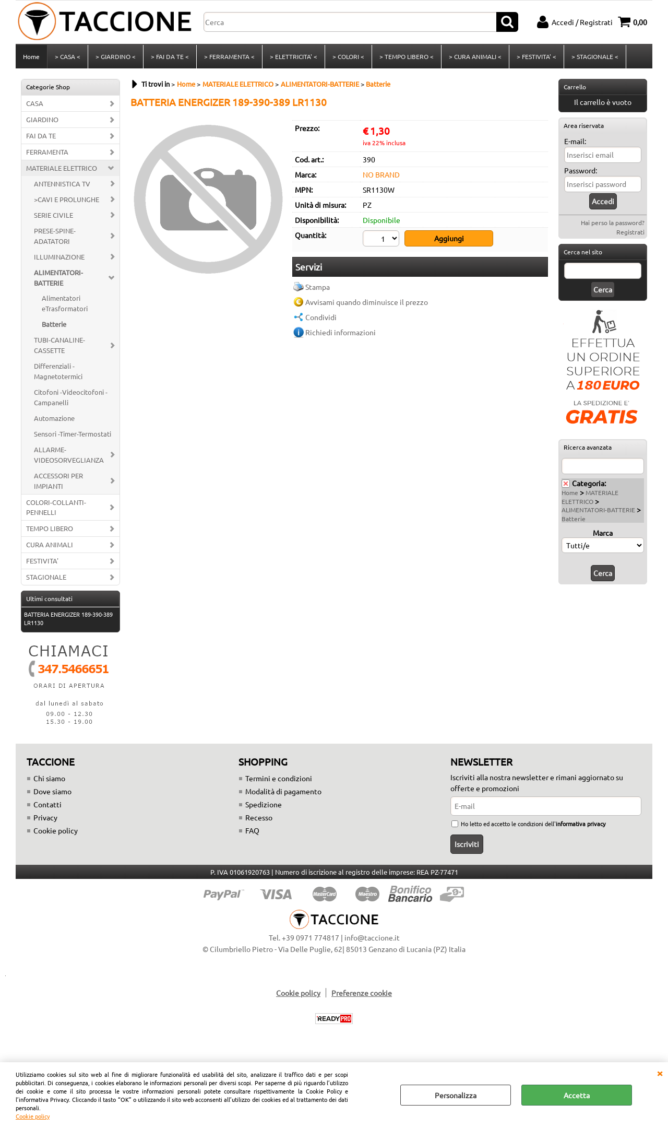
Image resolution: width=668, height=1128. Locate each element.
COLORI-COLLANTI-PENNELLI (56, 507)
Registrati (630, 232)
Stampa (317, 286)
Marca (603, 532)
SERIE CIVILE (53, 214)
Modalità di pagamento (283, 791)
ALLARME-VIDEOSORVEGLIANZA (69, 454)
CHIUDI (660, 1072)
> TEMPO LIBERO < (406, 56)
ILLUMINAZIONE (59, 256)
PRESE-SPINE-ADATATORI (55, 235)
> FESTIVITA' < (536, 56)
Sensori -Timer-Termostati (72, 433)
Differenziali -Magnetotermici (58, 371)
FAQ (252, 830)
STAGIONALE (46, 576)
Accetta (577, 1095)
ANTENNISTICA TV (62, 183)
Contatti (47, 804)
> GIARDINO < (116, 56)
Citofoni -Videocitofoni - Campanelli (71, 397)
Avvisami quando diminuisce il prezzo (366, 302)
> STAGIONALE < (594, 56)
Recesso (258, 817)
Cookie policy (33, 1116)
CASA (34, 103)
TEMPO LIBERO (49, 528)
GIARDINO (42, 119)
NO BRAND (381, 174)
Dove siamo (52, 791)
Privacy (45, 817)
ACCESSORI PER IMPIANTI (58, 480)
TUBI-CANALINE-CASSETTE (59, 345)
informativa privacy (580, 823)
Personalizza (455, 1095)
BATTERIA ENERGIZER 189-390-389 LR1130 (68, 618)
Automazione (54, 418)
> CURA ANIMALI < (475, 56)
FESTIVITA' (42, 560)
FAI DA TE (41, 135)
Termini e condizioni (278, 778)
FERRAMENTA (47, 151)
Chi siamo (49, 778)
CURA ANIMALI (49, 544)
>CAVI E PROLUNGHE (66, 199)
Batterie (54, 324)
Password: (580, 170)
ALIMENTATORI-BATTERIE (58, 277)
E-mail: (575, 141)
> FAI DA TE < (170, 56)
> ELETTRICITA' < (293, 56)
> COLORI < (348, 56)
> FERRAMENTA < (229, 56)
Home (31, 56)
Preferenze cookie (361, 992)
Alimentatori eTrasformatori (65, 303)
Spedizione (263, 804)
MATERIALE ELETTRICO (61, 167)
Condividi (321, 317)
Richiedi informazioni (340, 332)
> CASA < (67, 56)
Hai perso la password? (613, 222)
